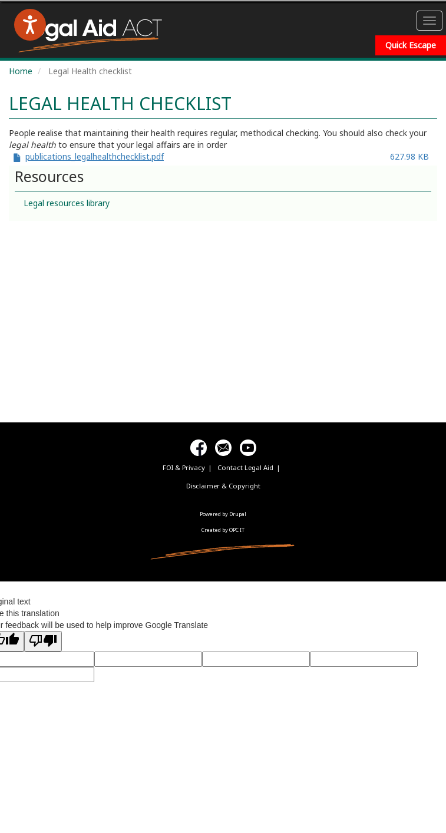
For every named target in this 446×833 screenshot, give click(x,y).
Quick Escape (410, 45)
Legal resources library (67, 203)
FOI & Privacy (184, 467)
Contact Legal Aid (245, 467)
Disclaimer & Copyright (223, 485)
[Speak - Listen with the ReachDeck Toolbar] (30, 25)
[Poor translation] (43, 641)
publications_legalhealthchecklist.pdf (94, 156)
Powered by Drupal (223, 514)
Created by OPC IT (223, 530)
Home (20, 71)
